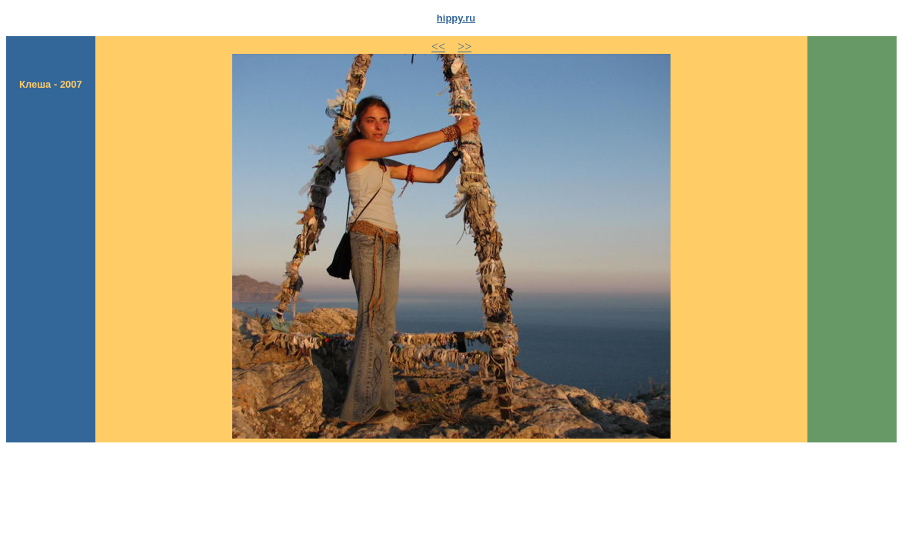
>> (464, 46)
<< (438, 46)
